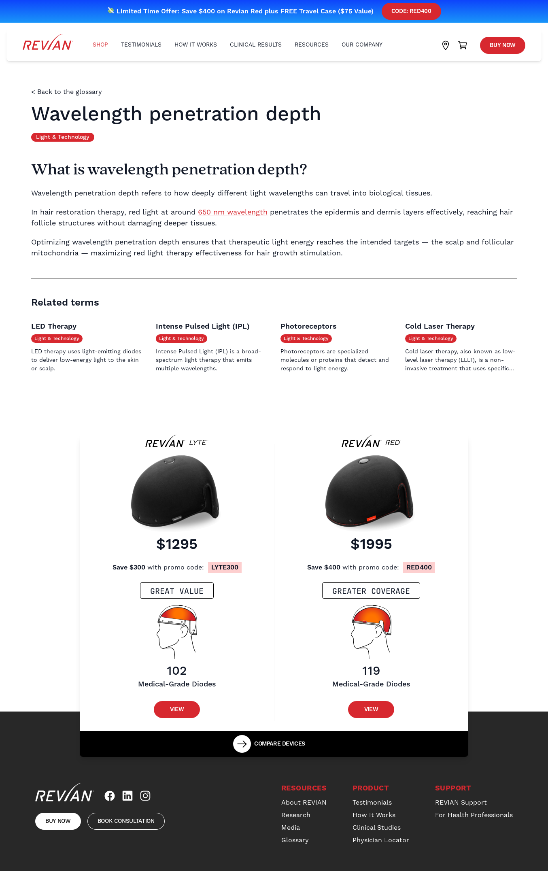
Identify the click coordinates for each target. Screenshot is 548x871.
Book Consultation (126, 821)
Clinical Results (256, 45)
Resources (312, 45)
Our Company (362, 45)
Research (295, 815)
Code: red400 (411, 11)
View (177, 709)
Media (290, 828)
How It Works (195, 45)
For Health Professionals (474, 815)
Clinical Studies (377, 828)
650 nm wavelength (233, 212)
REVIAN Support (461, 803)
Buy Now (503, 45)
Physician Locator (381, 840)
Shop (100, 45)
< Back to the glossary (66, 92)
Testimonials (141, 45)
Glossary (295, 840)
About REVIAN (304, 803)
